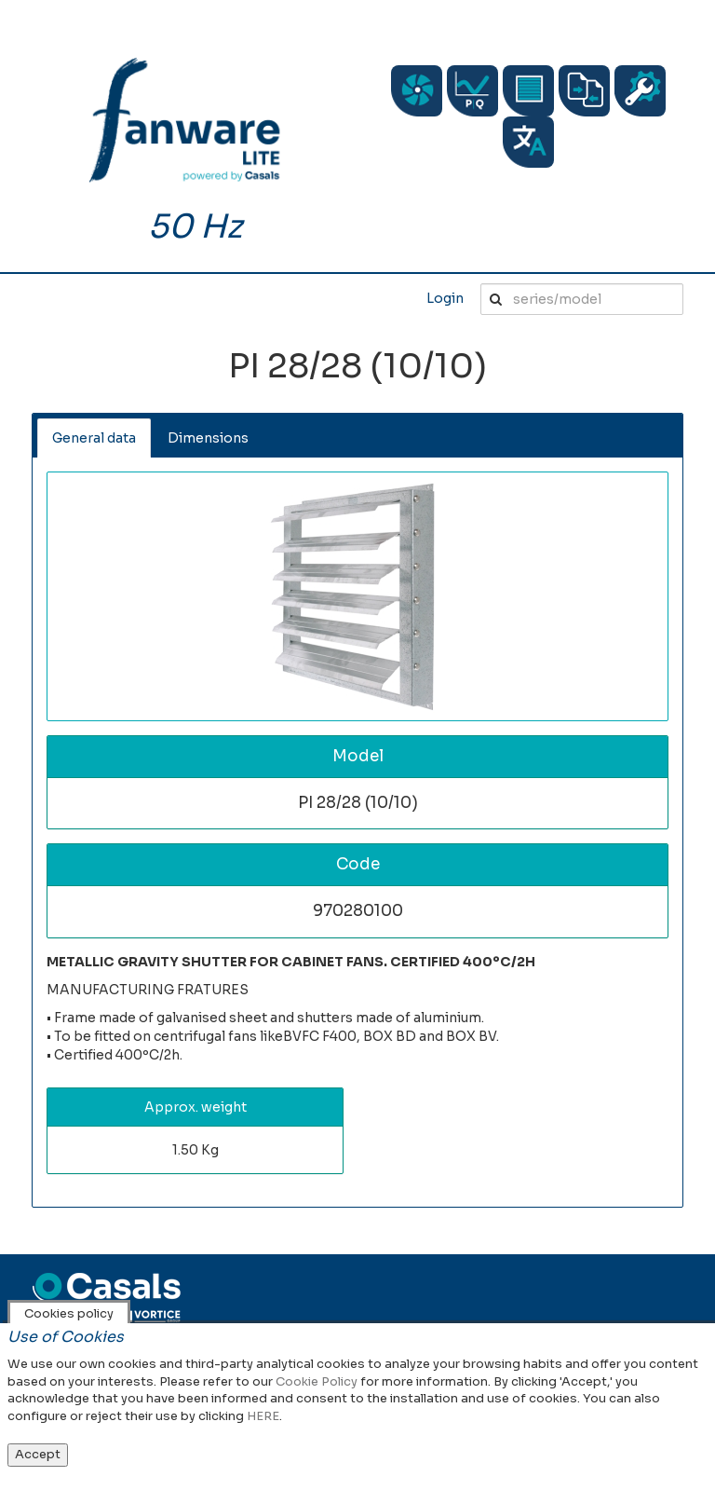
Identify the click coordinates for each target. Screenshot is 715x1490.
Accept (38, 1454)
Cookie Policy (317, 1381)
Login (445, 298)
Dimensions (208, 438)
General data (94, 438)
